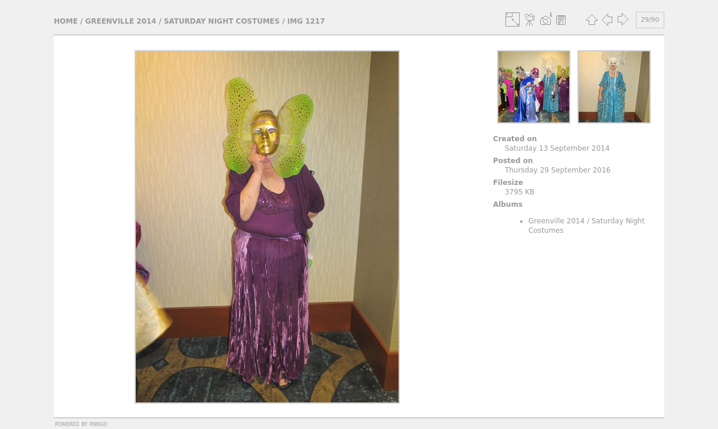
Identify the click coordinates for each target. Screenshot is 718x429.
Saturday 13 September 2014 (557, 148)
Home (65, 21)
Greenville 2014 (120, 21)
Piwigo (98, 424)
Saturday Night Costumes (221, 21)
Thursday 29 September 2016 (558, 170)
